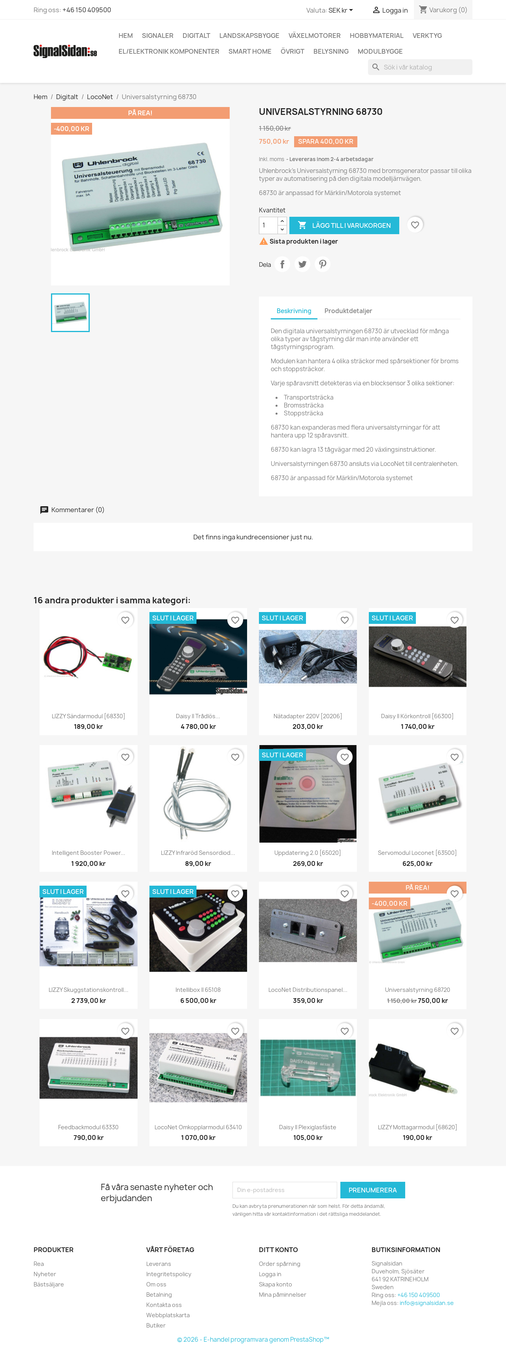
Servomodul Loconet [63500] (417, 852)
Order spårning (279, 1263)
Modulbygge (380, 51)
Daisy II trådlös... (198, 716)
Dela (282, 264)
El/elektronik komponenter (169, 51)
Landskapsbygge (249, 35)
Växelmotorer (315, 35)
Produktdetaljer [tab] (348, 311)
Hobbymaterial (377, 35)
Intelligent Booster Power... (88, 852)
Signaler (158, 35)
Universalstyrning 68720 (417, 989)
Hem (126, 35)
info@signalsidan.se (427, 1303)
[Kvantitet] (268, 225)
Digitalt (196, 35)
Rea (39, 1263)
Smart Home (250, 51)
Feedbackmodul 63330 (88, 1127)
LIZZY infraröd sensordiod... (198, 852)
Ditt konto (278, 1249)
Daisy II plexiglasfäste (307, 1127)
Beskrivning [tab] (294, 311)
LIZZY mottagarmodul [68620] (417, 1127)
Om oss (156, 1284)
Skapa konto (275, 1284)
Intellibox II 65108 (198, 989)
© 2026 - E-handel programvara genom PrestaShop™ (253, 1339)
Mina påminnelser (282, 1294)
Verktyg (427, 35)
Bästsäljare (49, 1284)
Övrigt (292, 51)
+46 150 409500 (86, 10)
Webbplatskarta (168, 1315)
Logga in (270, 1274)
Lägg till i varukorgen (344, 225)
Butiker (156, 1325)
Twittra (302, 264)
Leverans (158, 1263)
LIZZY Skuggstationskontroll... (88, 989)
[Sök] (420, 67)
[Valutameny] (342, 10)
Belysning (331, 51)
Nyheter (45, 1274)
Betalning (159, 1294)
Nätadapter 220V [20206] (308, 716)
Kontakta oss (164, 1305)
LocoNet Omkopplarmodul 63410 (198, 1127)
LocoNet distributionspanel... (307, 989)
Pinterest (322, 264)
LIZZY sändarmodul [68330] (88, 716)
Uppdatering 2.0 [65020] (307, 852)
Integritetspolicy (168, 1274)
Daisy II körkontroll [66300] (417, 716)
